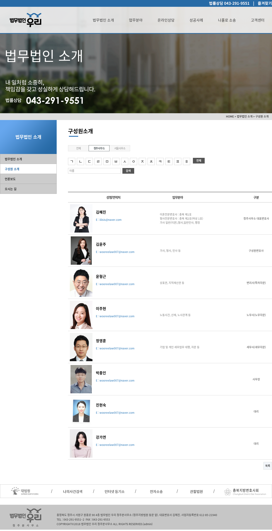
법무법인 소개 (103, 20)
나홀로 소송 (227, 20)
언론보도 (10, 179)
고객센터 (258, 20)
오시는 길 (11, 189)
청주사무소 (99, 148)
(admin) (148, 524)
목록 (267, 466)
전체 (78, 148)
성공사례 (196, 20)
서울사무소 (119, 148)
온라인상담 (166, 20)
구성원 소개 (12, 169)
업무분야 (136, 20)
